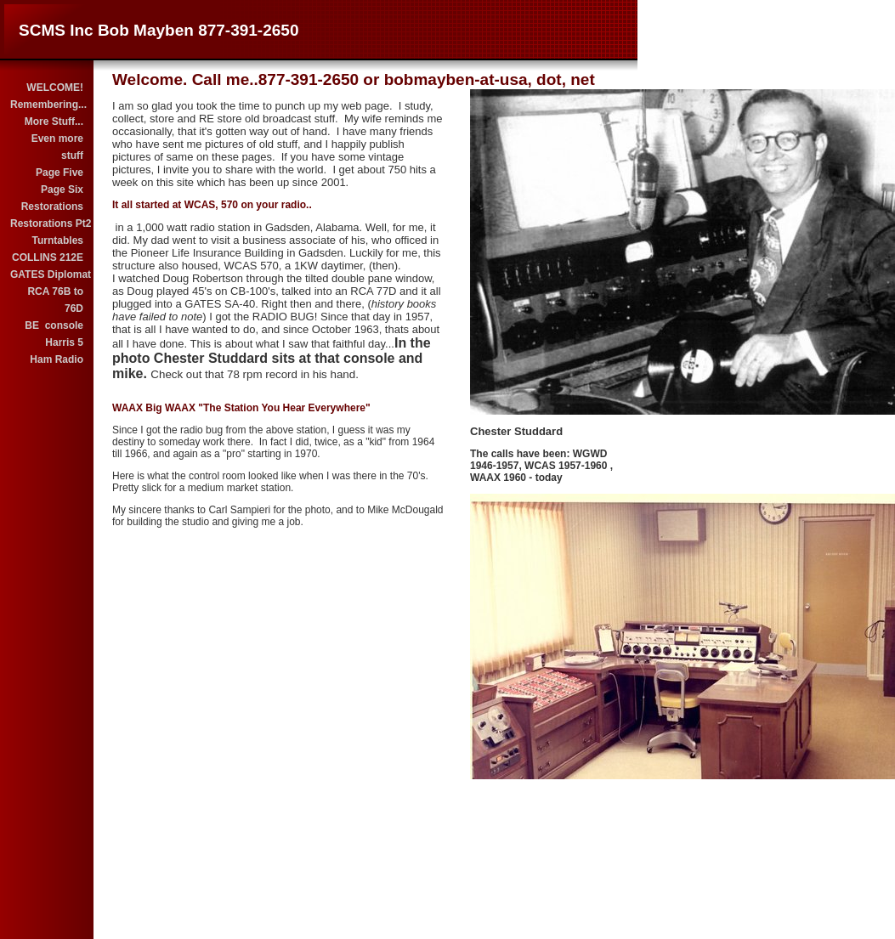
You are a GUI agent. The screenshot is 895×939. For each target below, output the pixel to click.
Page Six (62, 189)
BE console (54, 325)
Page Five (59, 172)
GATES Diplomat (47, 274)
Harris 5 (64, 342)
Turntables (57, 240)
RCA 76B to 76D (55, 300)
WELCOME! (54, 87)
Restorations (52, 206)
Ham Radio (56, 359)
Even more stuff (57, 147)
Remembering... (47, 104)
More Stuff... (54, 121)
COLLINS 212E (47, 257)
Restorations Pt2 (47, 223)
